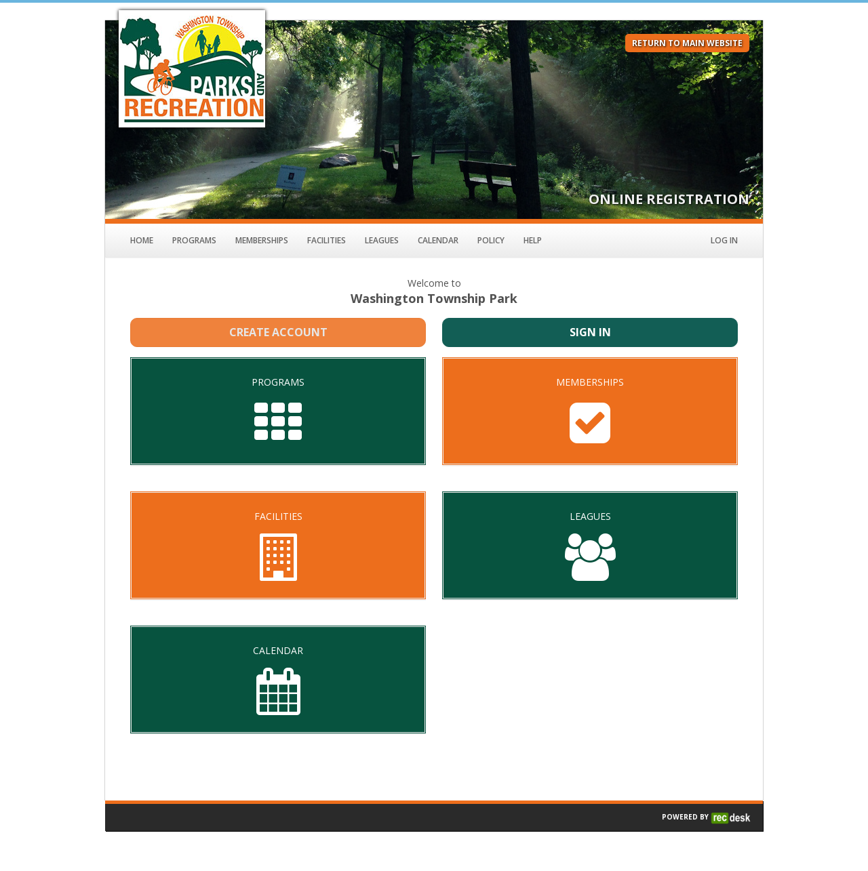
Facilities (326, 240)
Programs (194, 240)
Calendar (438, 240)
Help (533, 240)
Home (141, 240)
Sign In (590, 332)
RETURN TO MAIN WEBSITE (687, 43)
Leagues (382, 240)
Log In (724, 240)
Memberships (261, 240)
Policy (491, 240)
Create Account (278, 332)
